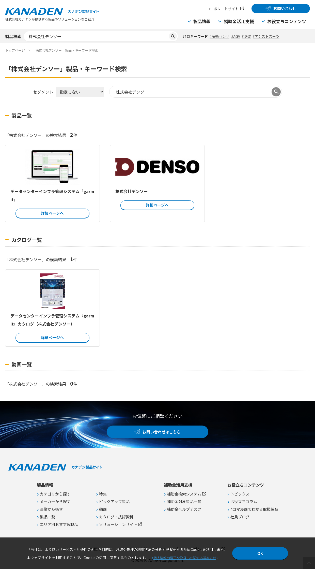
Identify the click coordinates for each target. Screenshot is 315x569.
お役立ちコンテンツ (286, 21)
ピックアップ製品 (114, 501)
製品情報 (202, 21)
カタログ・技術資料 (116, 516)
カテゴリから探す (55, 494)
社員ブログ (239, 516)
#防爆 (246, 36)
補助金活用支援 (239, 21)
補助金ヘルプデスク (184, 509)
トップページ (15, 50)
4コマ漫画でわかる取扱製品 (254, 509)
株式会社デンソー (131, 191)
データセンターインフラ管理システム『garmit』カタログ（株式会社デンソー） (52, 320)
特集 (103, 494)
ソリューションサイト (118, 524)
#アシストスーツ (266, 36)
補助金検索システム (184, 494)
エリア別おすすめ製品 (59, 524)
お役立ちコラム (243, 501)
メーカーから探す (55, 501)
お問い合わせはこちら (162, 431)
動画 (103, 509)
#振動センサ (219, 36)
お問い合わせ (284, 8)
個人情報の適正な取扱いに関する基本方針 (184, 558)
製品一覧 (47, 516)
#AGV (235, 36)
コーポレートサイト (223, 8)
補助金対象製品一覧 (184, 501)
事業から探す (51, 509)
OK (260, 553)
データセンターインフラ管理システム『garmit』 (52, 195)
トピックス (239, 494)
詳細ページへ (52, 213)
